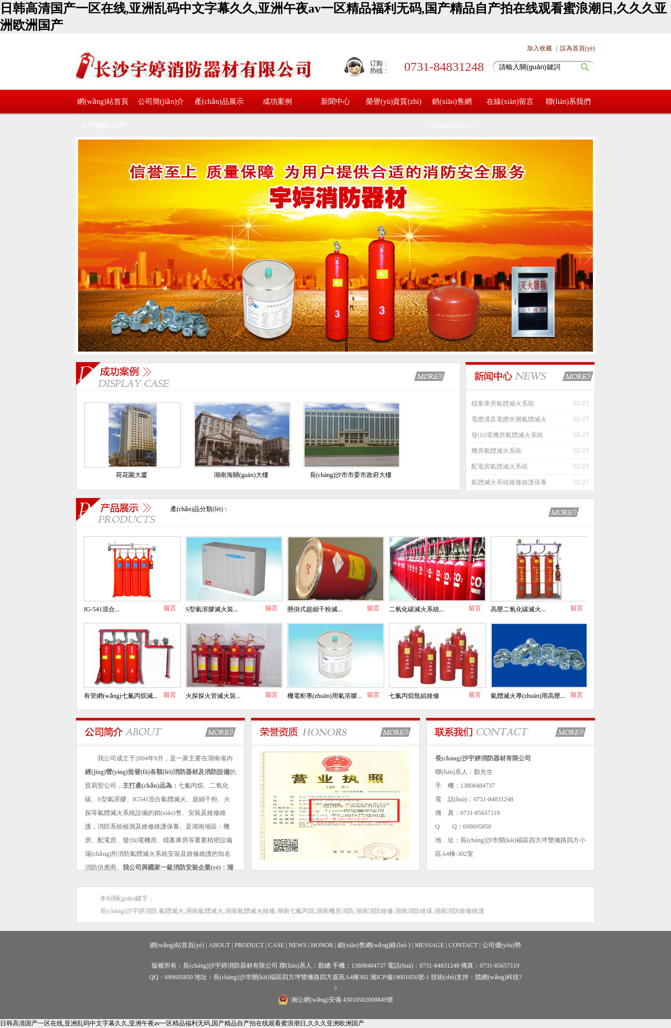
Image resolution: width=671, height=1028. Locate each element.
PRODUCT (249, 945)
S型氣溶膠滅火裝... (212, 609)
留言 (170, 608)
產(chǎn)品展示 (219, 101)
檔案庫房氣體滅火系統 (502, 403)
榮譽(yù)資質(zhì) (393, 101)
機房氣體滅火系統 (496, 450)
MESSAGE (429, 945)
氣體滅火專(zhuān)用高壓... (528, 696)
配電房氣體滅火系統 (499, 466)
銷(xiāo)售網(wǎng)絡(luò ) (451, 113)
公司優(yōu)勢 (102, 125)
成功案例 (277, 101)
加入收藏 (539, 48)
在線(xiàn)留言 (509, 101)
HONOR (322, 945)
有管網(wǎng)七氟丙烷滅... (121, 696)
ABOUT (219, 945)
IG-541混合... (102, 609)
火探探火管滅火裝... (213, 696)
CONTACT (463, 945)
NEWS (298, 945)
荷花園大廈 (131, 475)
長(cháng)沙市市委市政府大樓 (351, 475)
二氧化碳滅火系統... (416, 609)
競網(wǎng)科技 (497, 977)
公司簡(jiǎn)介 (161, 101)
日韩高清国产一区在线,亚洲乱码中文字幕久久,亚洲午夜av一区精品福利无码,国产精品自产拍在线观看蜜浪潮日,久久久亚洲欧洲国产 (182, 1023)
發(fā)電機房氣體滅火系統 (507, 435)
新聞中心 (335, 101)
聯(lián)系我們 (568, 101)
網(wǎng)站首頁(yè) (177, 945)
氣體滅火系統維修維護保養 (509, 482)
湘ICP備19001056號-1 (400, 977)
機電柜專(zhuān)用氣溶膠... (324, 696)
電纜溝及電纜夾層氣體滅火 (509, 419)
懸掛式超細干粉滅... (314, 609)
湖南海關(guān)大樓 (241, 475)
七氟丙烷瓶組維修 (414, 696)
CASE (276, 945)
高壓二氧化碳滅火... (518, 609)
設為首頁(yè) (577, 48)
